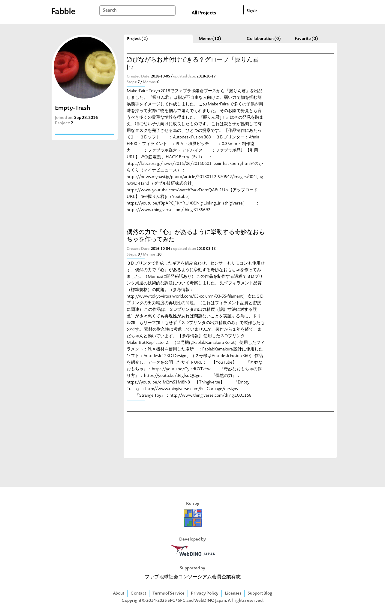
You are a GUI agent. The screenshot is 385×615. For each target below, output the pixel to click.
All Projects (203, 13)
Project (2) (137, 39)
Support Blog (260, 593)
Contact (138, 593)
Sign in (252, 11)
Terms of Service (168, 593)
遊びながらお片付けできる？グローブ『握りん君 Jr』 (193, 64)
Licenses (233, 593)
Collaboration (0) (264, 39)
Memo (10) (210, 39)
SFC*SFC (176, 600)
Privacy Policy (204, 593)
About (118, 593)
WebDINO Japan (210, 600)
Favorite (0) (306, 39)
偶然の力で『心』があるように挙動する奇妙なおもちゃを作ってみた (196, 236)
